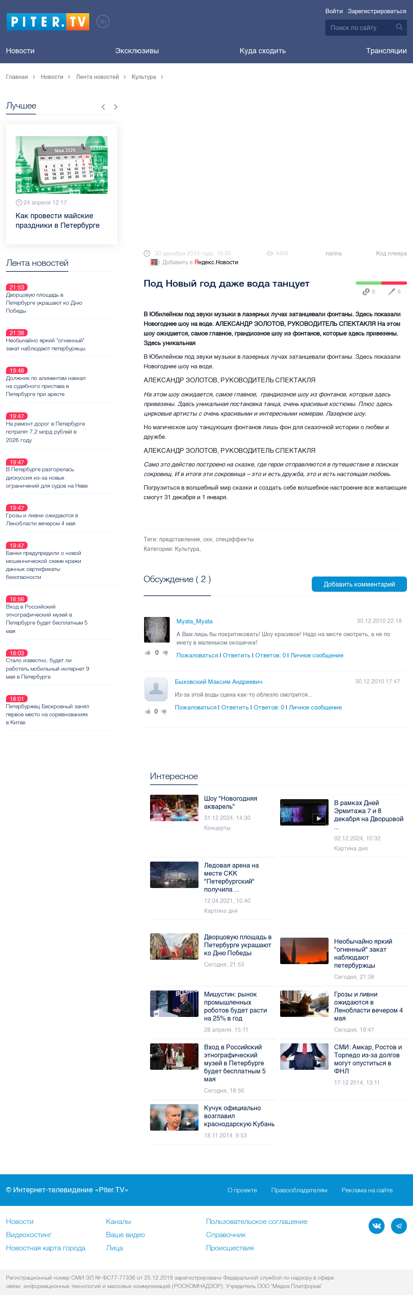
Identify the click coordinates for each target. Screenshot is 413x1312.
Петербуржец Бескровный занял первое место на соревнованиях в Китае (67, 621)
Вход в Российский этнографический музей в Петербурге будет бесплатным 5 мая (75, 544)
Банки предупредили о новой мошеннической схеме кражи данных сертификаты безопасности (72, 499)
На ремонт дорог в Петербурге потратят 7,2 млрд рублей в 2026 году (73, 394)
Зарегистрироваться (377, 11)
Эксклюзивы (137, 50)
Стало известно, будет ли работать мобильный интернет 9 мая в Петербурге (73, 584)
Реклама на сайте (367, 1190)
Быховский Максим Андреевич (219, 681)
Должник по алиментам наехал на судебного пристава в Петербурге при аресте (74, 358)
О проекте (242, 1190)
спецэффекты (235, 539)
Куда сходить (263, 50)
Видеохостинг (29, 1235)
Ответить (237, 655)
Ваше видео (125, 1235)
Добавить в (193, 262)
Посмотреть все (169, 588)
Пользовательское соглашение (256, 1222)
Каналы (118, 1222)
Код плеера (391, 253)
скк (208, 539)
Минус (166, 653)
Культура (187, 549)
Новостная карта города (45, 1248)
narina (334, 253)
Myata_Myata (194, 621)
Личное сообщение (317, 655)
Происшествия (230, 1248)
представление (179, 539)
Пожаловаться (197, 655)
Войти (334, 11)
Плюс (148, 653)
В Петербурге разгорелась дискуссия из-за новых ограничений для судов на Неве (75, 430)
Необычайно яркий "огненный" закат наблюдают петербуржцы (74, 325)
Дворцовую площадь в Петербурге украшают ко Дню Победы (72, 293)
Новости (20, 50)
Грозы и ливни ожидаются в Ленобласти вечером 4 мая (70, 463)
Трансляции (386, 50)
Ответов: (270, 655)
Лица (114, 1248)
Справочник (226, 1235)
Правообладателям (299, 1190)
